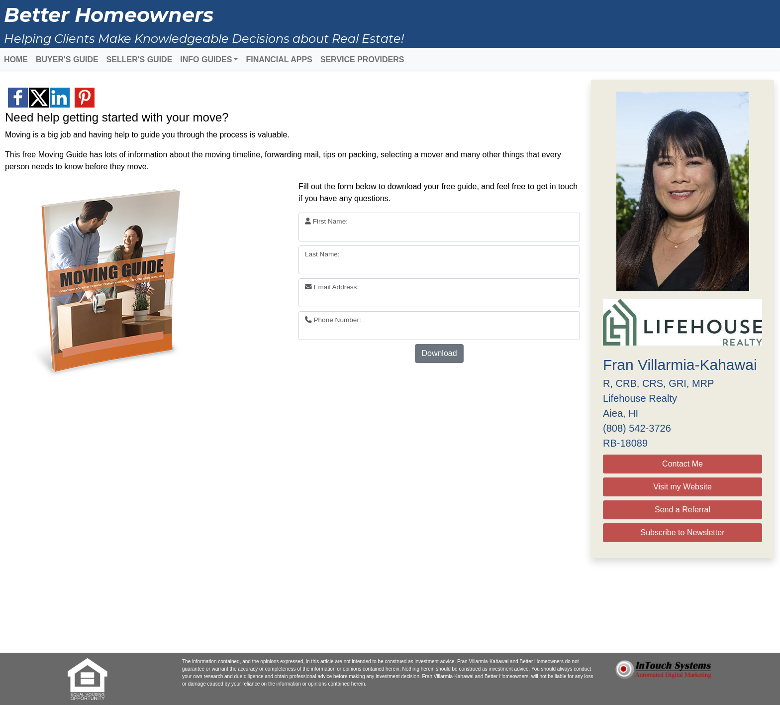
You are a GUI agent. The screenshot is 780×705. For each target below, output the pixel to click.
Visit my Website (682, 486)
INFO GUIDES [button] (206, 59)
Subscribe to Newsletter (683, 532)
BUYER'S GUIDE (67, 59)
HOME (16, 59)
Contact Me (682, 464)
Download (439, 353)
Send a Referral (682, 509)
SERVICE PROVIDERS (362, 59)
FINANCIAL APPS (279, 59)
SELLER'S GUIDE (139, 59)
